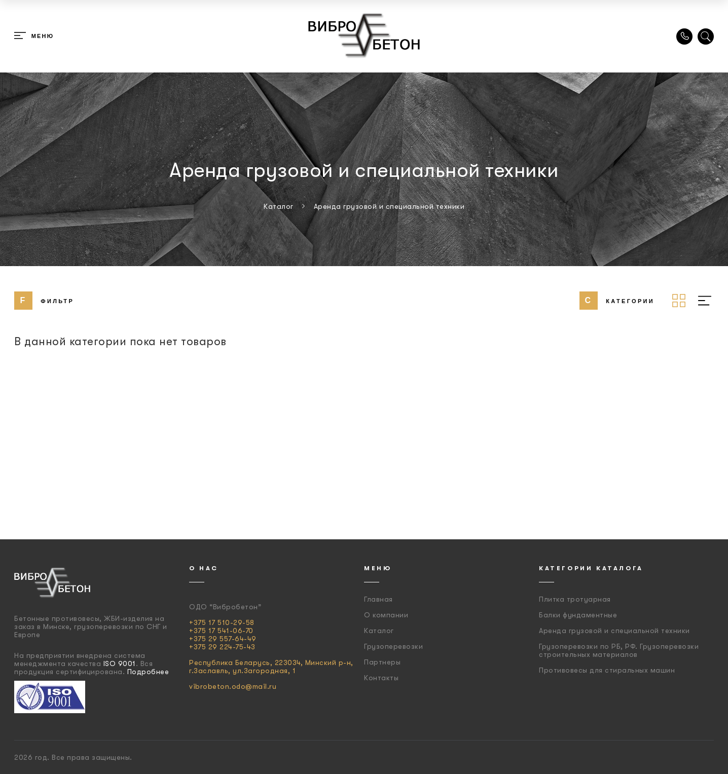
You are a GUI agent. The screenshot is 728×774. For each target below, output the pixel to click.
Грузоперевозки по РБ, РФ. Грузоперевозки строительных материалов (619, 650)
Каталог (379, 630)
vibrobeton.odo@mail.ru (232, 686)
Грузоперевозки (393, 646)
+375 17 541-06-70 (221, 630)
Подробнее (148, 672)
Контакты (381, 678)
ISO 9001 (119, 663)
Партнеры (382, 662)
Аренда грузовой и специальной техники (614, 630)
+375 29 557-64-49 (223, 639)
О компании (386, 615)
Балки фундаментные (578, 615)
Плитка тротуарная (575, 599)
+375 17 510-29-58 (221, 622)
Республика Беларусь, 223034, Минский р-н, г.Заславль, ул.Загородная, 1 (271, 666)
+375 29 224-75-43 (222, 647)
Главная (378, 599)
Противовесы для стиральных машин (607, 670)
